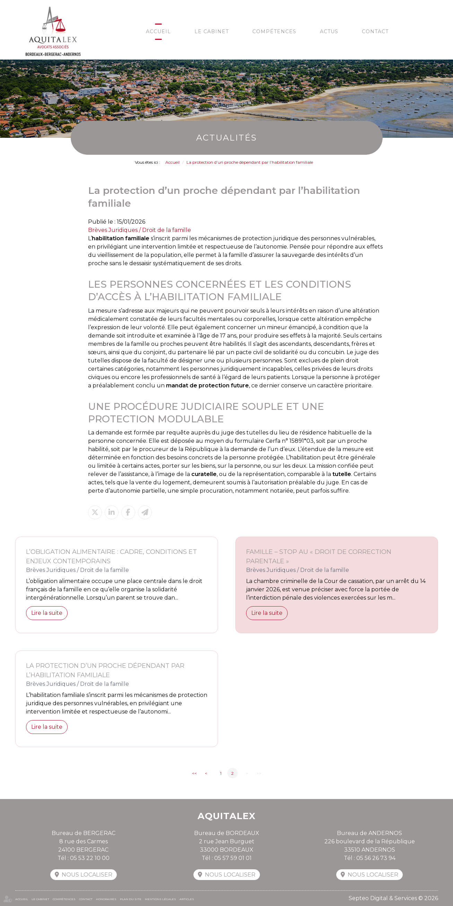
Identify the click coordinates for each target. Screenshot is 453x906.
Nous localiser (87, 874)
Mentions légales (160, 899)
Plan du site (130, 899)
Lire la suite (46, 613)
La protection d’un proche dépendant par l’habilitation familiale (249, 162)
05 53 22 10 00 (90, 858)
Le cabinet (211, 31)
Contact (375, 31)
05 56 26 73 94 (375, 858)
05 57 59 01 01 (233, 858)
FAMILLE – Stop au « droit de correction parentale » (318, 556)
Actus (329, 31)
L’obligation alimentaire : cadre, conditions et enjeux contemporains (111, 556)
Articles (187, 899)
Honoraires (106, 899)
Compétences (274, 31)
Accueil (158, 31)
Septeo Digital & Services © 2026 (393, 898)
